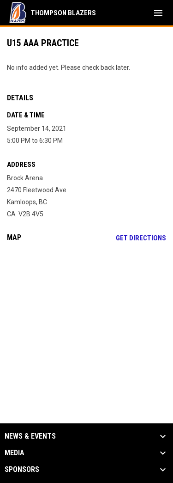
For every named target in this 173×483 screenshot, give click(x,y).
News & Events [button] (30, 436)
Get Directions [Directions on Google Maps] (141, 238)
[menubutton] (158, 12)
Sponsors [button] (22, 469)
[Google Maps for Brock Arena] (86, 320)
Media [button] (14, 453)
